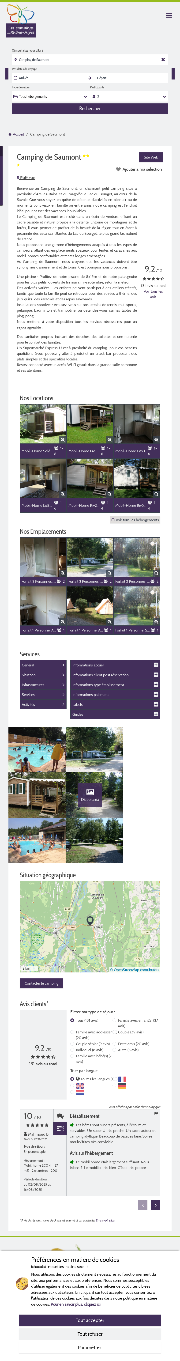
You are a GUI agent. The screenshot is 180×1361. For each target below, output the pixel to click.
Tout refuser (90, 1334)
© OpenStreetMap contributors (134, 927)
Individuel (89, 1007)
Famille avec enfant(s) (138, 980)
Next (155, 1162)
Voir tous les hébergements (135, 520)
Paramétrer (90, 1347)
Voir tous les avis (153, 294)
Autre (128, 1007)
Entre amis (133, 1001)
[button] (90, 878)
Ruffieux (26, 177)
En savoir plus (105, 1178)
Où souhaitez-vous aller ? (27, 50)
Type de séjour (21, 87)
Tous (87, 977)
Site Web (151, 157)
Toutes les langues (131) (99, 1036)
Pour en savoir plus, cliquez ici (76, 1304)
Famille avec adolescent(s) (96, 992)
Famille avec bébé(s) (94, 1016)
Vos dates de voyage (24, 69)
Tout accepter (90, 1320)
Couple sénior (93, 1001)
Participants (97, 87)
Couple (130, 989)
